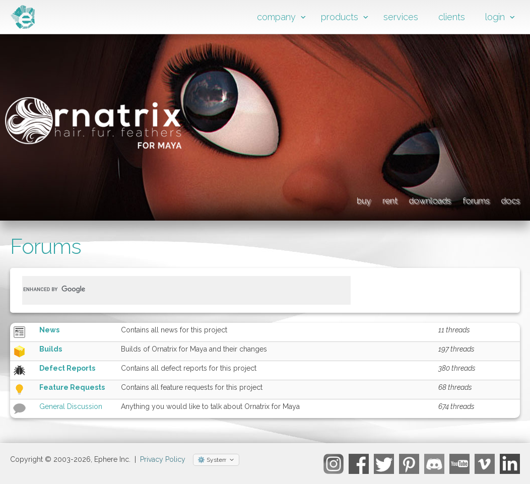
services (400, 17)
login (495, 17)
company (276, 17)
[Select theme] (216, 460)
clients (451, 17)
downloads (379, 198)
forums (451, 198)
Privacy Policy (162, 459)
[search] (174, 289)
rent (314, 198)
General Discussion (70, 406)
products (339, 17)
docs (507, 198)
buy (269, 198)
